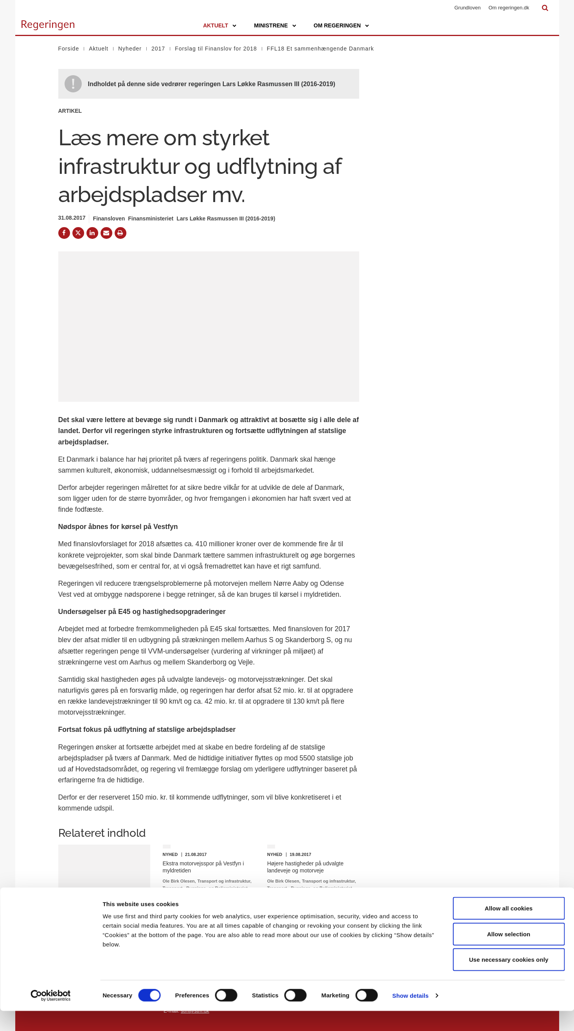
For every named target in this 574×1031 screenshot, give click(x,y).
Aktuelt (215, 25)
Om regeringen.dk (508, 8)
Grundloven (467, 8)
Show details (410, 1015)
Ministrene (271, 25)
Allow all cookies (509, 928)
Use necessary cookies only (509, 979)
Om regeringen (337, 25)
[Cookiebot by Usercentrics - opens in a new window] (50, 1016)
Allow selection (509, 954)
